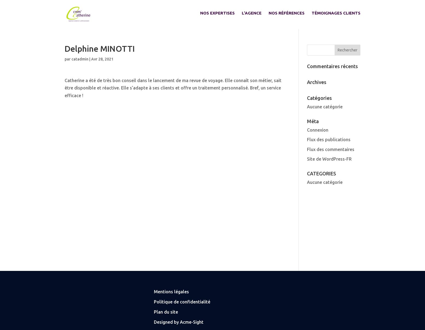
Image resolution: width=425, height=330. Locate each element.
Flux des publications (329, 139)
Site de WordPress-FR (329, 159)
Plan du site (166, 311)
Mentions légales (171, 291)
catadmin (79, 59)
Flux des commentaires (330, 149)
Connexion (317, 130)
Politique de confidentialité (182, 301)
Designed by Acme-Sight (178, 322)
